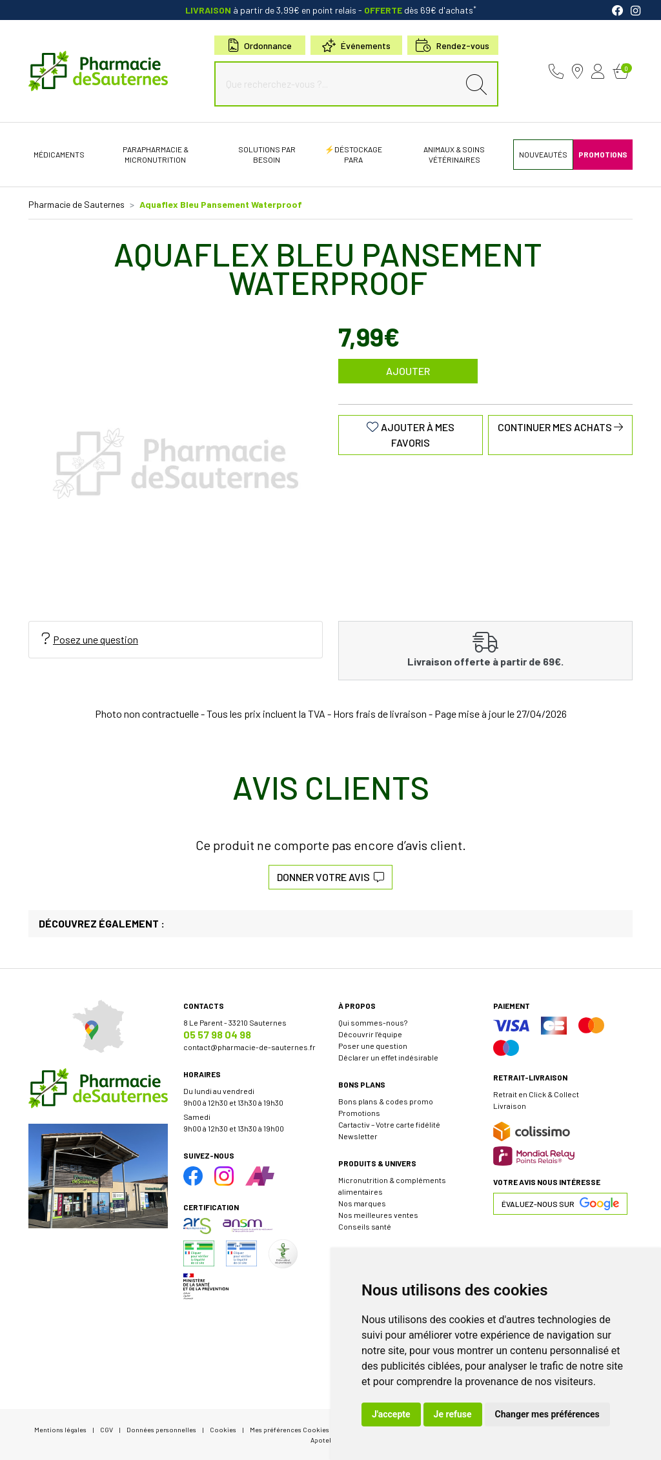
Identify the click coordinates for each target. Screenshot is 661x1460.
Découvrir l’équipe (370, 1034)
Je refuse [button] (453, 1414)
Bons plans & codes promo (385, 1101)
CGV (106, 1429)
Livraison (509, 1105)
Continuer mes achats (560, 427)
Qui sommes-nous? (372, 1022)
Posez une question (90, 639)
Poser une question (372, 1045)
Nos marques (362, 1203)
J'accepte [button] (391, 1414)
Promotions (359, 1112)
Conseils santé (364, 1226)
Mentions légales (60, 1429)
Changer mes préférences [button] (547, 1414)
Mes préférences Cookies (289, 1429)
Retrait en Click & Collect (536, 1094)
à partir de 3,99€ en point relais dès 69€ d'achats (330, 10)
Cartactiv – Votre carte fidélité (389, 1124)
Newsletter (358, 1136)
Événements (356, 45)
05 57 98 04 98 (217, 1034)
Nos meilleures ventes (378, 1214)
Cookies (223, 1429)
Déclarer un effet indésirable (388, 1057)
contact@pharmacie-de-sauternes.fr (249, 1046)
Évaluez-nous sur (560, 1203)
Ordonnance (260, 45)
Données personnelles (161, 1429)
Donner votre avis (330, 877)
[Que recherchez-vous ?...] (339, 84)
